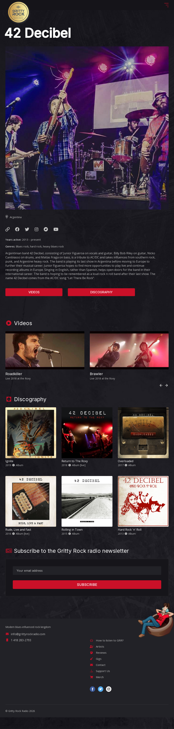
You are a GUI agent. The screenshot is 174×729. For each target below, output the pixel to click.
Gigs (95, 658)
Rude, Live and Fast (18, 530)
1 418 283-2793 (18, 640)
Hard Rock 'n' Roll (129, 530)
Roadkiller (13, 374)
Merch (97, 677)
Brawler (96, 374)
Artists (97, 646)
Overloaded (125, 461)
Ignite (9, 461)
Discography (101, 292)
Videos (34, 292)
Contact (97, 665)
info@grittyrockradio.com (25, 634)
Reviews (98, 652)
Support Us (100, 671)
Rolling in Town (72, 530)
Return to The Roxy (75, 461)
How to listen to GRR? (107, 640)
